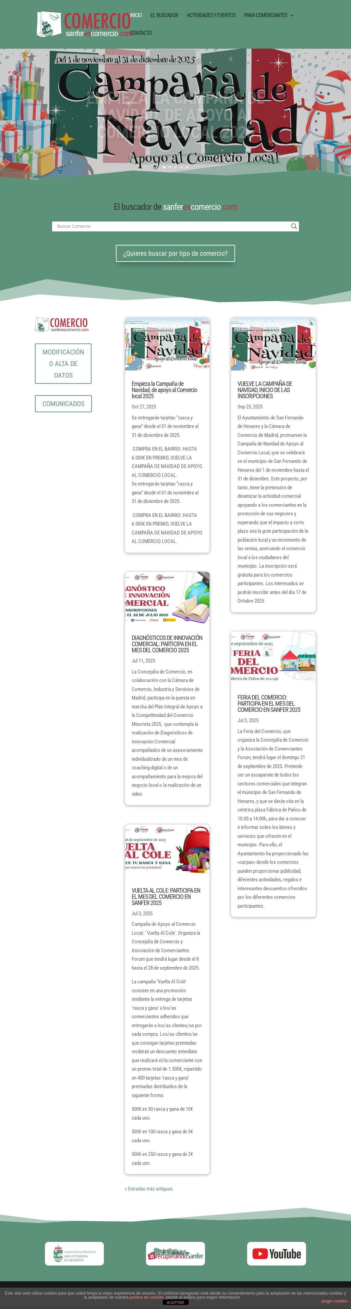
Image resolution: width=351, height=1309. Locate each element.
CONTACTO (141, 33)
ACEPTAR (175, 1302)
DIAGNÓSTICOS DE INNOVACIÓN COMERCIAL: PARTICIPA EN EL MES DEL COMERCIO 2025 (167, 644)
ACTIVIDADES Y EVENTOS (211, 15)
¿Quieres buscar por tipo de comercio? (175, 253)
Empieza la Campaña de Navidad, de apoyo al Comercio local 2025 (164, 390)
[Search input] (172, 226)
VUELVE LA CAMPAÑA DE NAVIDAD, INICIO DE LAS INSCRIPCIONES (265, 390)
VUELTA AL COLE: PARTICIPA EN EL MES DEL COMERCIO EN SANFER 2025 (166, 896)
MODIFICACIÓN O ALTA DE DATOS (63, 363)
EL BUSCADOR (164, 15)
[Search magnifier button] (294, 226)
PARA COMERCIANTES (265, 15)
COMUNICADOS (63, 404)
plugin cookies (335, 1301)
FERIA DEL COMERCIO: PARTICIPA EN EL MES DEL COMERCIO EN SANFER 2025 (269, 703)
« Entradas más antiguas (149, 1189)
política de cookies (147, 1297)
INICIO (136, 15)
